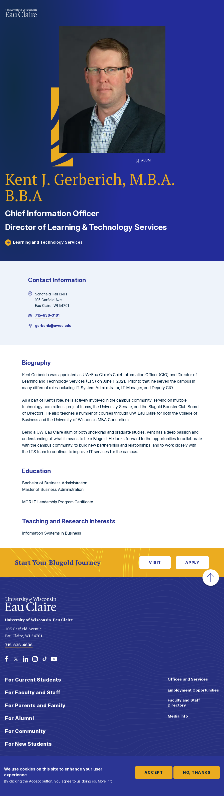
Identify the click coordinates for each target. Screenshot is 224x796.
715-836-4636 (19, 645)
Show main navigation (214, 13)
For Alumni (19, 718)
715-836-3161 (47, 315)
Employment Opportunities (193, 690)
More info (105, 781)
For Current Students (33, 680)
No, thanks (196, 772)
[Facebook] (6, 659)
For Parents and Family (35, 706)
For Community (25, 731)
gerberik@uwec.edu (53, 325)
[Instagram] (35, 659)
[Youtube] (54, 659)
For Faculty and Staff (32, 693)
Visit (155, 562)
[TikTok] (44, 659)
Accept (153, 772)
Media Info (178, 716)
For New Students (28, 744)
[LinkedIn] (25, 659)
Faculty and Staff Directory (184, 703)
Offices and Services (188, 679)
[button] (210, 577)
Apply (192, 562)
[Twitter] (16, 659)
